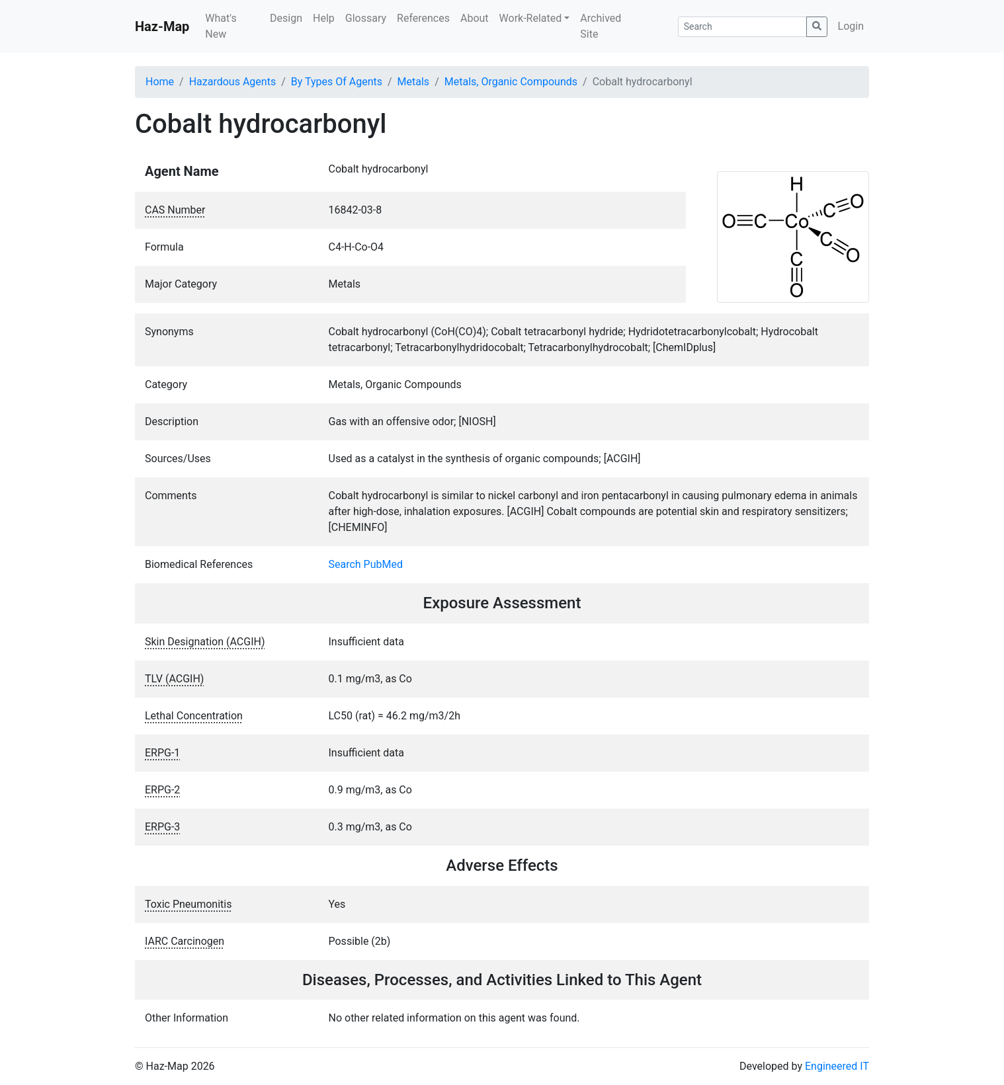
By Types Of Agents (336, 81)
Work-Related (530, 18)
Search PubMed (366, 564)
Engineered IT (837, 1066)
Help (324, 18)
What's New (220, 26)
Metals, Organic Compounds (510, 81)
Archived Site (600, 26)
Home (160, 81)
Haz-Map (162, 26)
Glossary (365, 18)
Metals (413, 81)
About (474, 18)
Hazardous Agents (232, 81)
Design (286, 18)
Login (851, 26)
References (423, 18)
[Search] (742, 27)
